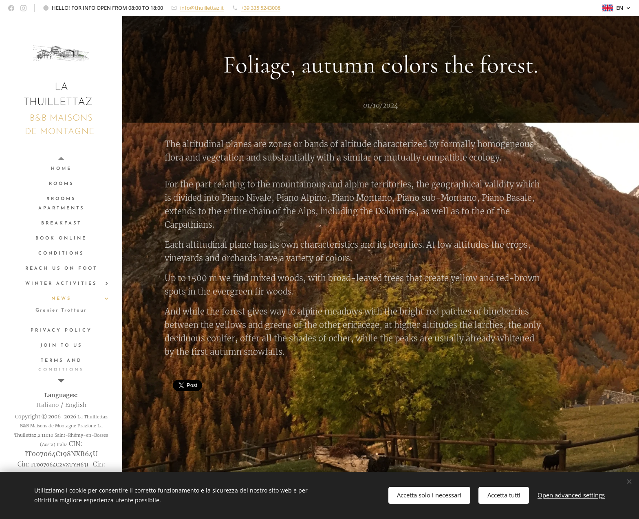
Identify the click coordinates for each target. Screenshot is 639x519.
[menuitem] (61, 169)
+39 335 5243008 (260, 7)
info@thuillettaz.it (202, 7)
